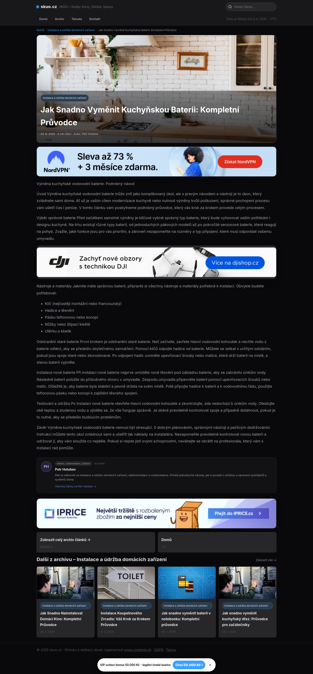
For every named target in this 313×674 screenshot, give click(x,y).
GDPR (158, 650)
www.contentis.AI (137, 650)
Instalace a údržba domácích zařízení (71, 30)
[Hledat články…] (254, 7)
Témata (77, 19)
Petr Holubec (65, 469)
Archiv (59, 19)
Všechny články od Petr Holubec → (75, 486)
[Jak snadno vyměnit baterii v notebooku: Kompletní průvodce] (187, 602)
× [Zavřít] (210, 665)
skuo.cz (49, 6)
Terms (171, 650)
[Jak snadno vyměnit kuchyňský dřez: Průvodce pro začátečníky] (247, 602)
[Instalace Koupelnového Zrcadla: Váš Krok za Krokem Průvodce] (126, 602)
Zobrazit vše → (266, 560)
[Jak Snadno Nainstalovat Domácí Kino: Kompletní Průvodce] (65, 602)
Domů (43, 19)
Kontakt (94, 19)
